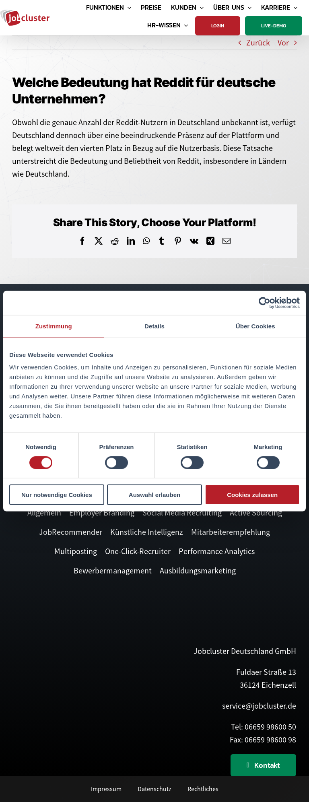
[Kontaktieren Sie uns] (263, 765)
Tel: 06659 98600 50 (263, 727)
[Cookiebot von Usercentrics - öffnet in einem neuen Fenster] (264, 303)
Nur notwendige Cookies (56, 494)
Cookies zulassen (252, 494)
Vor (283, 42)
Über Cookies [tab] (255, 325)
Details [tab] (154, 325)
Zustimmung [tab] (53, 325)
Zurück (258, 42)
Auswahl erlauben (154, 494)
